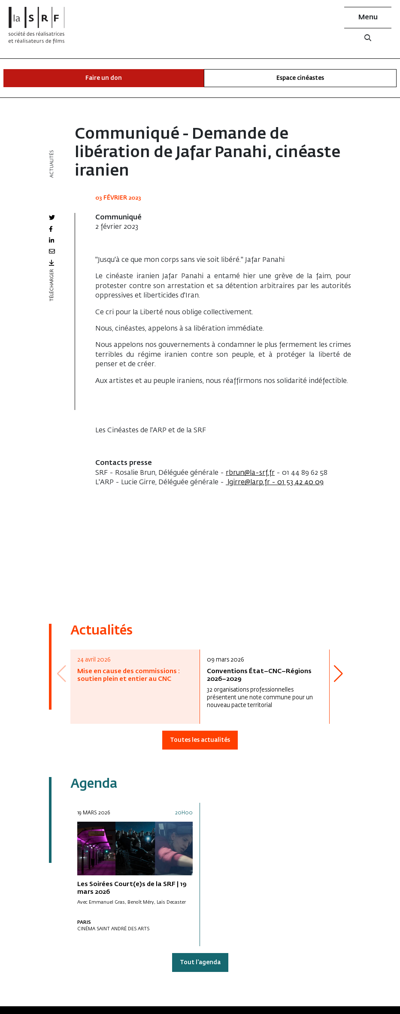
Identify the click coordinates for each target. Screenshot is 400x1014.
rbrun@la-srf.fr (250, 473)
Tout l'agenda (200, 962)
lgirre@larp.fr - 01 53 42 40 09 (275, 482)
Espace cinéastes (300, 78)
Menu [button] (368, 17)
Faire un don (103, 78)
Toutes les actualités (200, 740)
